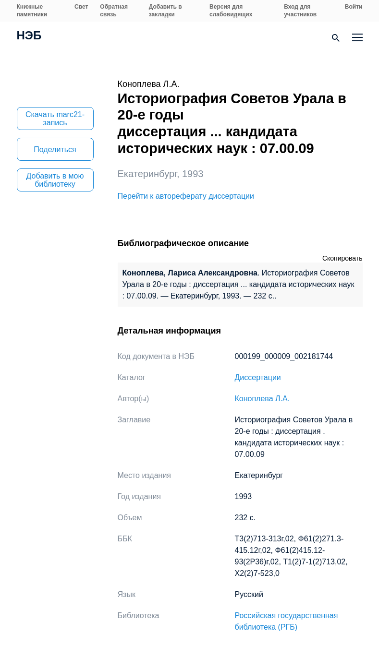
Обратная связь (114, 10)
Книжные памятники (32, 10)
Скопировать (342, 258)
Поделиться (55, 149)
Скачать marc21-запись (55, 118)
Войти (354, 6)
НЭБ (29, 36)
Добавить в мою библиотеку (55, 180)
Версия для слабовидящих (230, 10)
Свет (81, 6)
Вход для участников (300, 10)
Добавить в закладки (165, 10)
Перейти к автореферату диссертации (186, 196)
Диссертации (258, 377)
